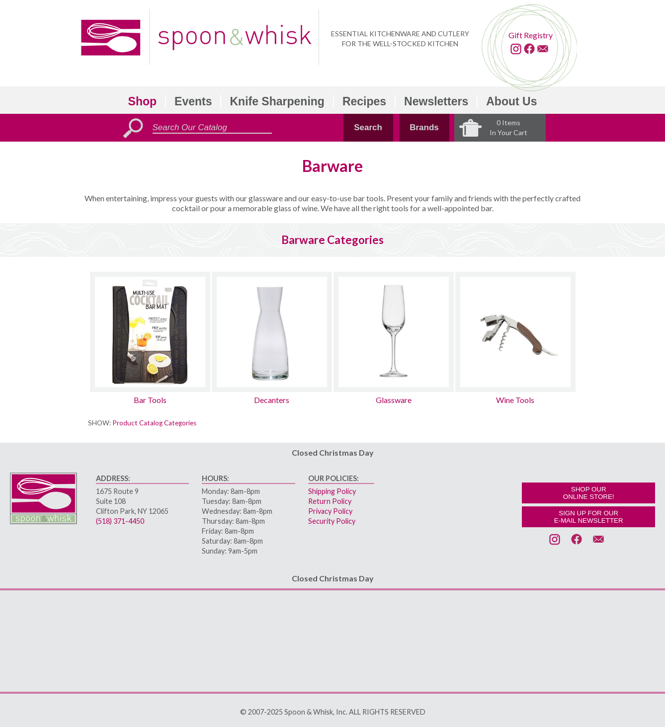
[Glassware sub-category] (393, 332)
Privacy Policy (330, 511)
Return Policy (329, 501)
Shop (142, 101)
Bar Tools (150, 399)
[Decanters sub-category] (272, 332)
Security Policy (331, 521)
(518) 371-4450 (120, 521)
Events (193, 101)
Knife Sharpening (277, 101)
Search (368, 127)
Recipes (364, 101)
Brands (424, 127)
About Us (511, 101)
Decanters (271, 399)
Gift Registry (530, 35)
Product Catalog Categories (154, 423)
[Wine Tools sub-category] (515, 332)
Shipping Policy (332, 491)
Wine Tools (515, 399)
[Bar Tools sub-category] (150, 332)
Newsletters (436, 101)
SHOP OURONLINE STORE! (588, 492)
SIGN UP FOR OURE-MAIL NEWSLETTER (588, 516)
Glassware (394, 399)
